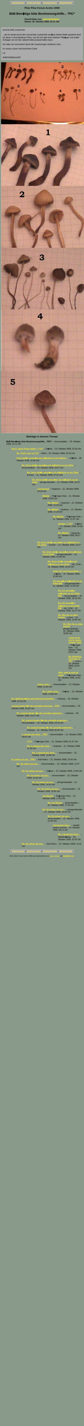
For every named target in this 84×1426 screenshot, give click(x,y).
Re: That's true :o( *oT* (28, 453)
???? (29, 741)
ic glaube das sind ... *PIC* (35, 734)
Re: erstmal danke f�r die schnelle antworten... (40, 713)
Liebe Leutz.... (44, 684)
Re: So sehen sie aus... (28, 764)
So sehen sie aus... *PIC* (23, 759)
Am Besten (48, 796)
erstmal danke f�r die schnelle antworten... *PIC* (35, 706)
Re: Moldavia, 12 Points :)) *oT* (75, 658)
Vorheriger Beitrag (50, 3)
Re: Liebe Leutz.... (51, 691)
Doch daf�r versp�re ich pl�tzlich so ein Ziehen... (42, 458)
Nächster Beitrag (65, 3)
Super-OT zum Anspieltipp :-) (67, 571)
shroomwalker (51, 19)
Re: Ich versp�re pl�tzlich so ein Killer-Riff (69, 593)
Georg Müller (55, 856)
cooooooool (43, 489)
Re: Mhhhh (53, 503)
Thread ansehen (18, 3)
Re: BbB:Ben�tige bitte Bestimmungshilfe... (33, 699)
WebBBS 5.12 (68, 856)
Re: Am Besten (55, 803)
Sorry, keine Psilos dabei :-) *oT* (27, 449)
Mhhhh (46, 496)
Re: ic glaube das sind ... (39, 746)
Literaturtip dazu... (62, 825)
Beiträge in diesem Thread (42, 436)
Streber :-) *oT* (65, 524)
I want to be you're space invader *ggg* (75, 640)
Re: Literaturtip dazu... (69, 834)
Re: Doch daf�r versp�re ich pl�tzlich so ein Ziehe (48, 465)
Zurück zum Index (34, 3)
